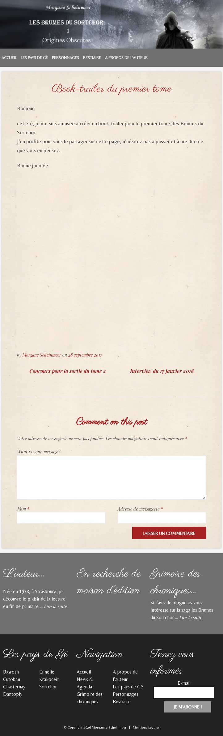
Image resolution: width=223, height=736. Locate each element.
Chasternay (14, 687)
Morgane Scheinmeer (42, 355)
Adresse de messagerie (140, 509)
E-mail (184, 683)
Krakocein (49, 679)
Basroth (11, 672)
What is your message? (38, 452)
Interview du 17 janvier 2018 (162, 371)
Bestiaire (92, 57)
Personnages (65, 57)
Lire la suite (55, 606)
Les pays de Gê (34, 57)
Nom (23, 509)
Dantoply (12, 694)
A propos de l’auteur (126, 57)
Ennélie (46, 672)
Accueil (9, 57)
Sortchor (48, 687)
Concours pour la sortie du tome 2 (67, 371)
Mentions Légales (146, 727)
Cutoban (11, 679)
